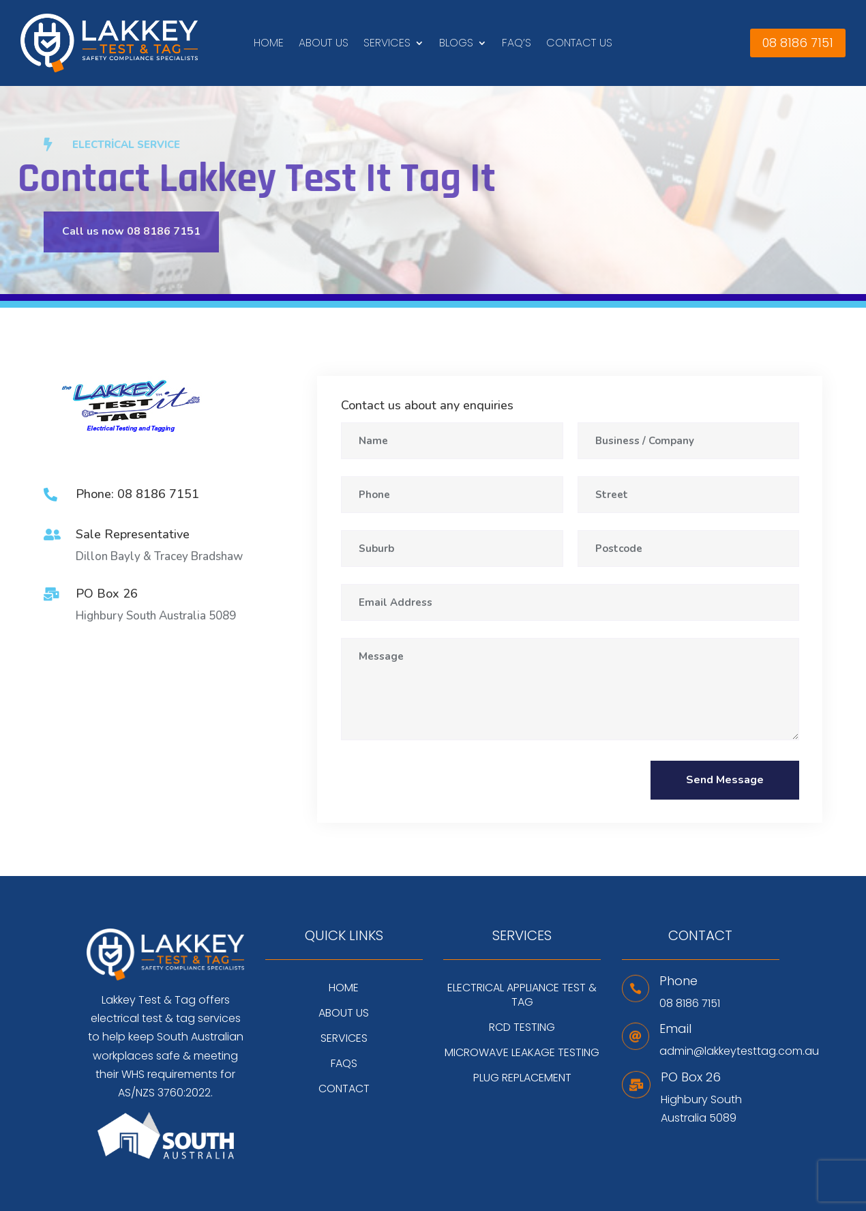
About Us (323, 44)
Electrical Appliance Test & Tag (522, 995)
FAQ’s (516, 44)
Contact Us (579, 44)
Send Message (725, 779)
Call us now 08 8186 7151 (131, 231)
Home (269, 44)
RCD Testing (522, 1027)
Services (386, 44)
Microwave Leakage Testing (522, 1052)
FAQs (344, 1063)
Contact (344, 1088)
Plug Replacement (522, 1077)
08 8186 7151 (797, 42)
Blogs (456, 44)
